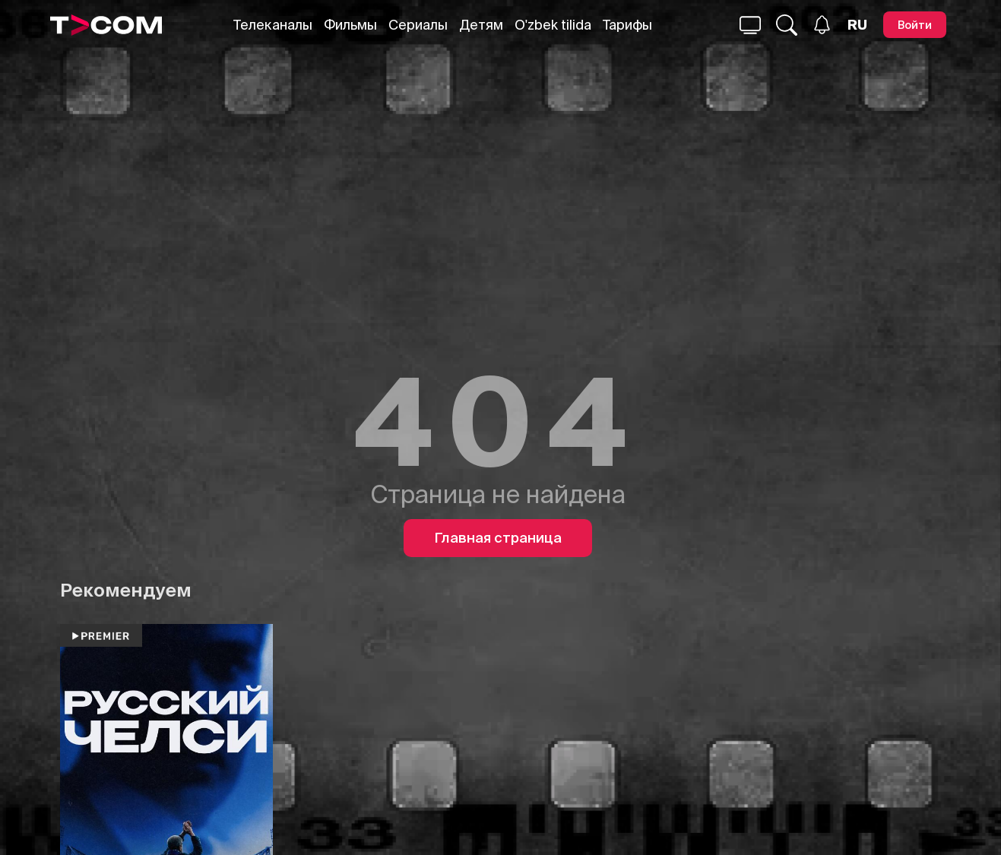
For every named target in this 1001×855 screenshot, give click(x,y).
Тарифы (627, 25)
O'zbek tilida (553, 25)
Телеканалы (272, 25)
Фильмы (350, 25)
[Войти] (914, 24)
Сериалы (418, 25)
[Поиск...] (750, 25)
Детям (481, 25)
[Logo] (106, 25)
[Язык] (857, 25)
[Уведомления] (822, 24)
